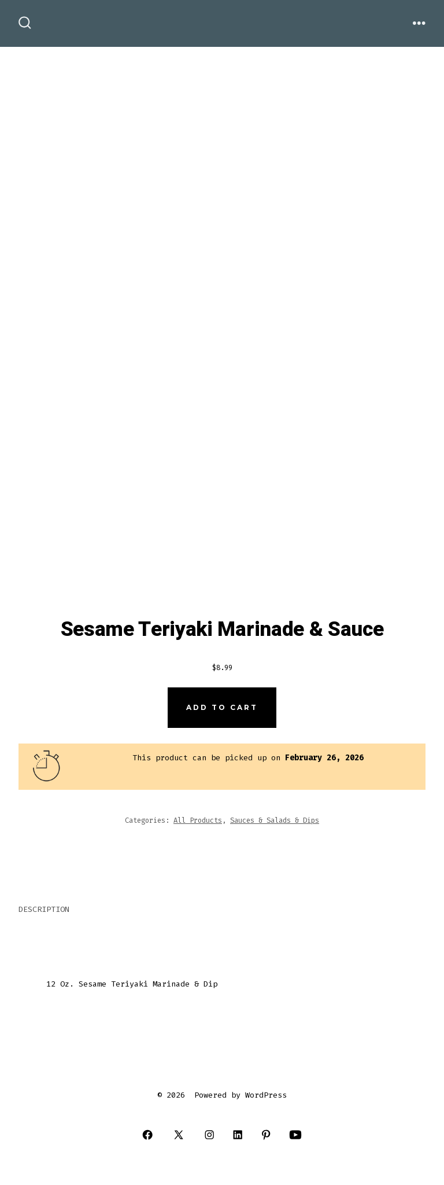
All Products (197, 820)
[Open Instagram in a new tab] (209, 1135)
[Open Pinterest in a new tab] (266, 1135)
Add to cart (222, 707)
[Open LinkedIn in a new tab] (238, 1135)
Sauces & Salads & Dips (274, 820)
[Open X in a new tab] (178, 1135)
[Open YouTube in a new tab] (295, 1135)
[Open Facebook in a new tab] (148, 1135)
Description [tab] (43, 909)
